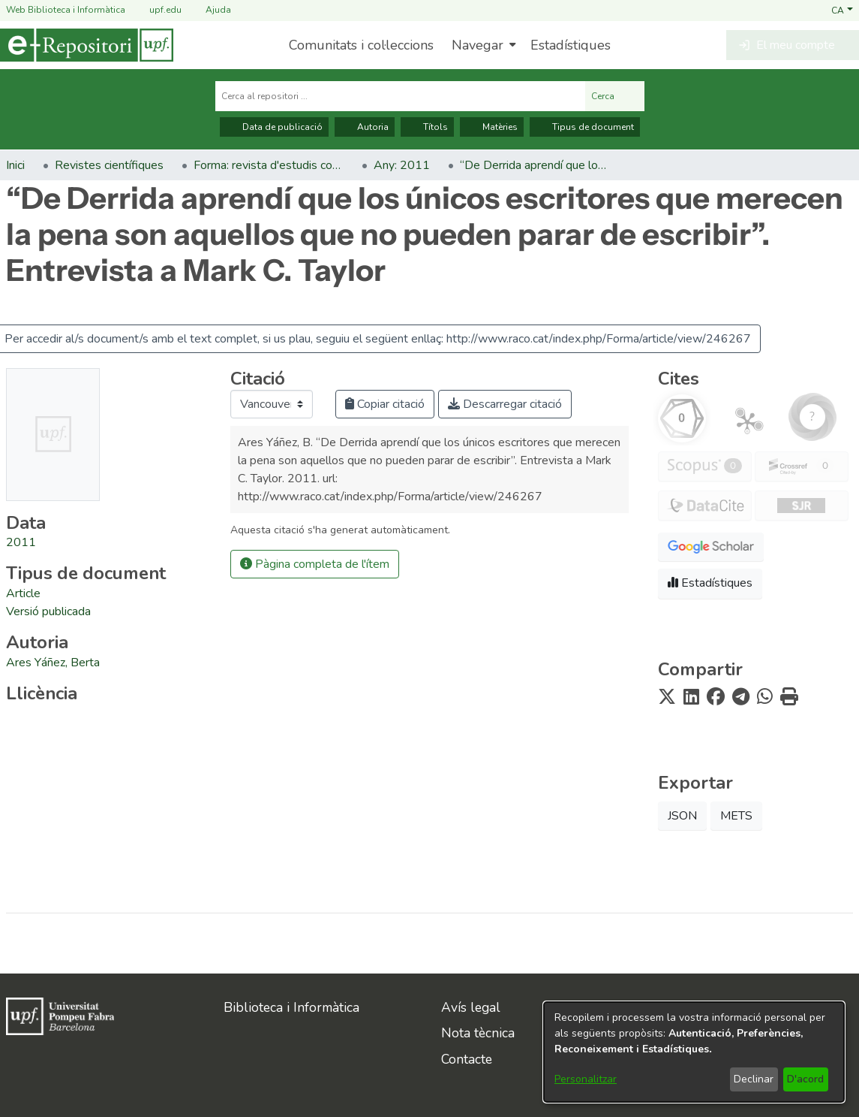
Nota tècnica (478, 1033)
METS (736, 816)
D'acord (805, 1079)
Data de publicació (274, 127)
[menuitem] (482, 45)
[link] (23, 593)
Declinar (753, 1079)
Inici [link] (15, 165)
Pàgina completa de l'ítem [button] (314, 564)
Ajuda (209, 10)
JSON (682, 816)
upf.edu (156, 10)
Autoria (365, 127)
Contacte (466, 1059)
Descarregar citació (505, 404)
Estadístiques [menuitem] (570, 45)
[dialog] (694, 1052)
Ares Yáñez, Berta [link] (53, 662)
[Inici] (86, 45)
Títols (427, 127)
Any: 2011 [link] (402, 165)
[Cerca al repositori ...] (400, 96)
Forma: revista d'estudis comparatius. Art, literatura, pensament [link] (269, 165)
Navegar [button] (477, 45)
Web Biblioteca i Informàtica (65, 10)
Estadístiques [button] (710, 583)
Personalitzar (585, 1079)
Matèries (492, 127)
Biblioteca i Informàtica (291, 1007)
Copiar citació (385, 404)
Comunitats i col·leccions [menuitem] (361, 45)
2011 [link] (21, 542)
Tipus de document (585, 127)
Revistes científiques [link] (109, 165)
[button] (842, 10)
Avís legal (470, 1007)
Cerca (614, 96)
